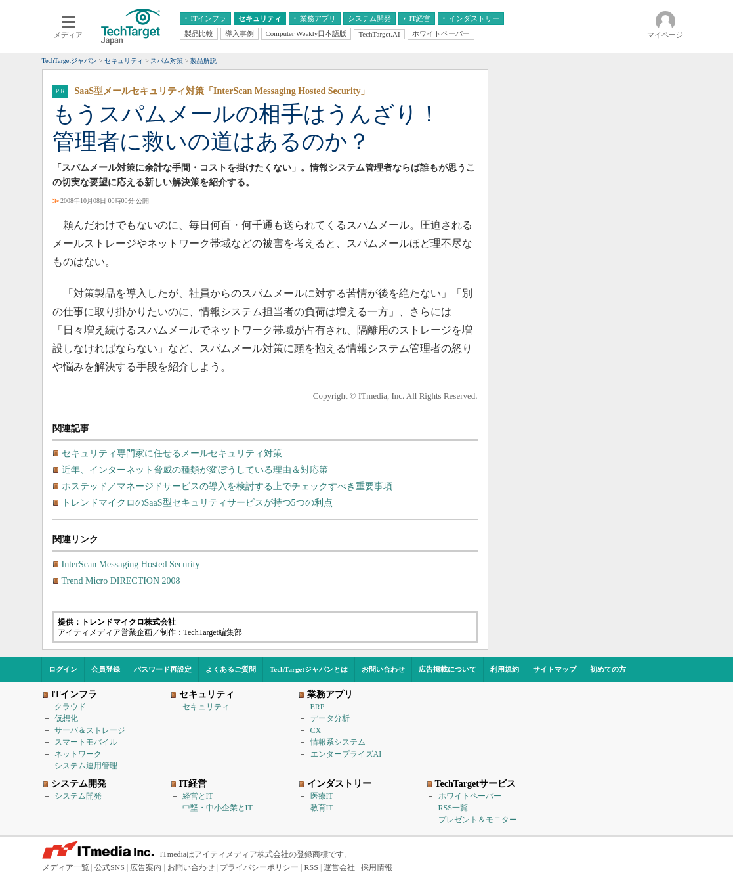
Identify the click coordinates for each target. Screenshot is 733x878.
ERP (317, 706)
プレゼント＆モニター (477, 819)
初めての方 (608, 669)
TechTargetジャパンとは (309, 669)
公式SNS (109, 867)
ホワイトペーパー (469, 796)
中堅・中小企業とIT (217, 807)
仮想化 (66, 718)
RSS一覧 (453, 807)
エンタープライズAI (346, 753)
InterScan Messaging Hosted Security (131, 564)
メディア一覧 (65, 867)
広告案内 (145, 867)
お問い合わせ (383, 669)
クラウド (70, 706)
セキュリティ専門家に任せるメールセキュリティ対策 (172, 453)
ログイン (63, 669)
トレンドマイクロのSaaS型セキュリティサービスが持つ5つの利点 (197, 503)
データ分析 (330, 718)
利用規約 (504, 669)
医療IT (321, 796)
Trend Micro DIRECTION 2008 (121, 581)
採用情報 (376, 867)
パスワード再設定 (163, 669)
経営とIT (197, 796)
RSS (311, 867)
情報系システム (338, 742)
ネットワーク (78, 753)
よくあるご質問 (230, 669)
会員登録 (105, 669)
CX (316, 730)
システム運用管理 (85, 765)
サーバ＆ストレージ (89, 730)
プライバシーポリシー (259, 867)
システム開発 (78, 796)
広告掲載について (447, 669)
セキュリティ (206, 706)
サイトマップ (554, 669)
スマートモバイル (85, 742)
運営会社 (339, 867)
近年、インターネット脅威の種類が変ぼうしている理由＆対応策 (195, 470)
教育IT (321, 807)
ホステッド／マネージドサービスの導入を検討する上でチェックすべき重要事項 (227, 486)
